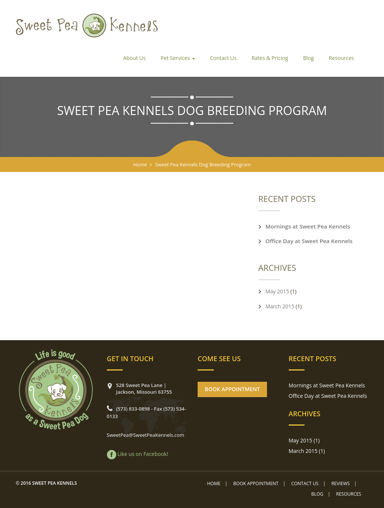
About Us (134, 57)
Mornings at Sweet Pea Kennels (308, 226)
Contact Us (223, 57)
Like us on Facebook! (142, 453)
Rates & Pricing (270, 57)
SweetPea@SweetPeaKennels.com (145, 435)
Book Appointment (255, 483)
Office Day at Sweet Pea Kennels (309, 241)
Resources (341, 57)
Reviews (341, 483)
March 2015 (280, 306)
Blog (308, 57)
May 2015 (277, 291)
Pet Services (177, 57)
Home (140, 164)
